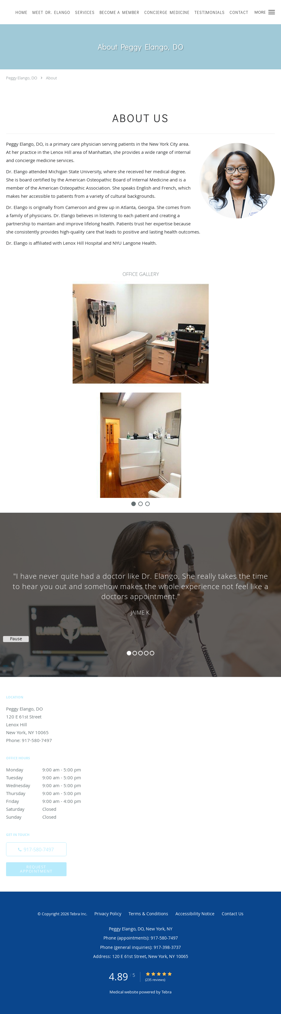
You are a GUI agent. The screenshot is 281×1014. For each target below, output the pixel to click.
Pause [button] (16, 638)
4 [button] (146, 653)
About (51, 78)
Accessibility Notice (194, 913)
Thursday (50, 793)
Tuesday (50, 777)
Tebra (167, 992)
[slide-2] (147, 503)
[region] (140, 589)
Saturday (50, 809)
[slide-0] (133, 503)
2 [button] (134, 653)
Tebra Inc (78, 913)
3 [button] (140, 653)
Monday (50, 770)
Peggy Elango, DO (21, 78)
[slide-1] (140, 503)
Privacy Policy (107, 913)
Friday (50, 801)
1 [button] (129, 653)
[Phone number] (36, 849)
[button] (271, 12)
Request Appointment (36, 868)
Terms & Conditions (148, 913)
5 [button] (152, 653)
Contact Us (232, 913)
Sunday (50, 817)
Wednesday (50, 785)
